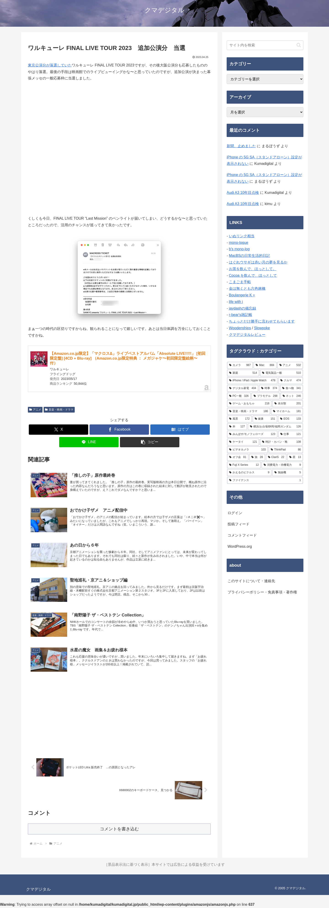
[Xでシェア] (58, 429)
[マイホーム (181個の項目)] (287, 411)
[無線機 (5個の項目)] (287, 472)
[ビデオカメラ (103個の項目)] (247, 449)
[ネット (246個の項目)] (292, 396)
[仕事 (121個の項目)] (290, 434)
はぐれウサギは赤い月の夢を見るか (258, 262)
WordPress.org (240, 546)
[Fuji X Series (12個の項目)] (244, 465)
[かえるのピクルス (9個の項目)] (249, 472)
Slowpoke (262, 328)
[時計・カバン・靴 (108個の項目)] (281, 442)
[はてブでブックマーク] (180, 429)
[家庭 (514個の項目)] (243, 373)
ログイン (235, 513)
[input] (265, 45)
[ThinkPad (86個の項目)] (286, 449)
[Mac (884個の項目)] (265, 365)
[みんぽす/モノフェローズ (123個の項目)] (252, 434)
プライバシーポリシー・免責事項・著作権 (262, 592)
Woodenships (240, 328)
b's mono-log (239, 249)
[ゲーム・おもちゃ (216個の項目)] (249, 403)
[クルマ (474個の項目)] (290, 380)
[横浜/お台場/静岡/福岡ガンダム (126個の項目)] (275, 426)
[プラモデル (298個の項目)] (265, 396)
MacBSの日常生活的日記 (249, 256)
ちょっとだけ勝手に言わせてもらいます (262, 321)
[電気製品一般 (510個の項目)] (281, 373)
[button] (149, 442)
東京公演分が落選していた (50, 65)
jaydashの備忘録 (242, 308)
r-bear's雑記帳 (240, 315)
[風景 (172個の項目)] (239, 419)
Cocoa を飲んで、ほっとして (253, 275)
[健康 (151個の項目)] (265, 419)
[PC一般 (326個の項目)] (239, 396)
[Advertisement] (119, 715)
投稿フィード (238, 524)
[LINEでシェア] (89, 442)
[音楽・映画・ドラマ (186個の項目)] (248, 411)
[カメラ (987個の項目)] (240, 365)
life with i (236, 302)
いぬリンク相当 (242, 236)
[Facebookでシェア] (119, 429)
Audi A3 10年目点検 (243, 193)
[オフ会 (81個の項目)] (237, 457)
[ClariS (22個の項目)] (276, 457)
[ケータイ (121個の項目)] (243, 442)
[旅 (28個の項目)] (257, 457)
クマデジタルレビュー (247, 335)
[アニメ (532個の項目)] (290, 365)
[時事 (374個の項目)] (269, 388)
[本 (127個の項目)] (237, 426)
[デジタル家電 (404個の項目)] (242, 388)
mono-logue (238, 243)
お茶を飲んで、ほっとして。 (252, 269)
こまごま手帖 (240, 282)
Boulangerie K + (242, 295)
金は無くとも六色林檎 (247, 288)
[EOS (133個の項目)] (290, 419)
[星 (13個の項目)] (295, 457)
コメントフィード (242, 535)
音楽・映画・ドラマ (59, 409)
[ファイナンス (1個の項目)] (265, 480)
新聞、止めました (241, 146)
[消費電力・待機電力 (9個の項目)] (282, 465)
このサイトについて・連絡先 (251, 581)
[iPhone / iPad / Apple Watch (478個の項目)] (252, 380)
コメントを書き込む (119, 828)
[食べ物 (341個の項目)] (291, 388)
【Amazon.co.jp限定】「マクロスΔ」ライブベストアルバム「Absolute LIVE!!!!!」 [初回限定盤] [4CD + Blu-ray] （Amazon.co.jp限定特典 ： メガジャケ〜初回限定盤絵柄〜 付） (127, 358)
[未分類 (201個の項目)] (287, 403)
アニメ (35, 409)
